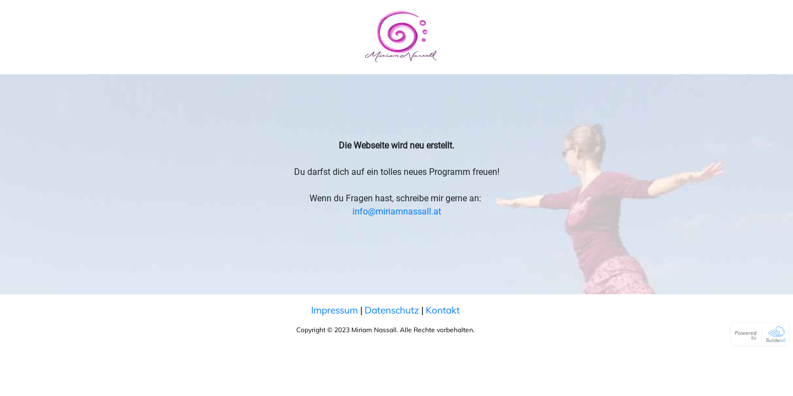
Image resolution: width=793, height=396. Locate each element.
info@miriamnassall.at (396, 211)
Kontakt (443, 310)
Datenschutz (392, 310)
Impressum (334, 310)
